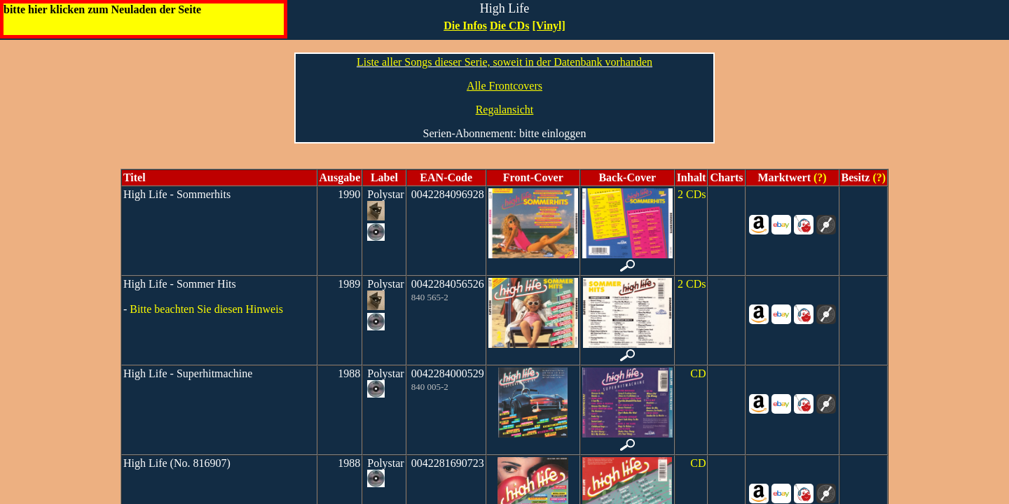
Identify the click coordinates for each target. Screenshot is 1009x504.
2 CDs (692, 194)
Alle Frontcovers (504, 86)
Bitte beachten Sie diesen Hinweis (206, 309)
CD (698, 373)
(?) (819, 177)
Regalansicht (505, 109)
